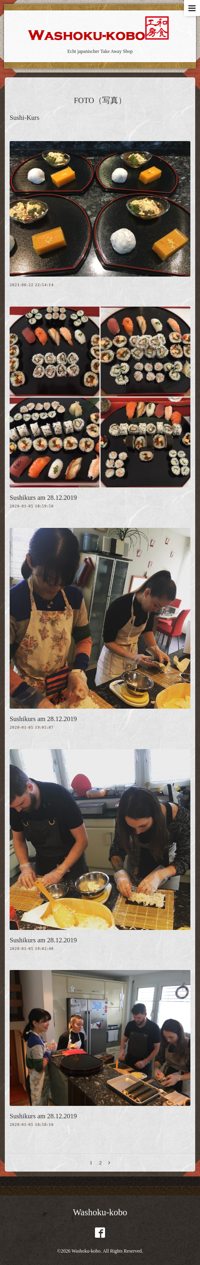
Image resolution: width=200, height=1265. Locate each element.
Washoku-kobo (100, 1212)
